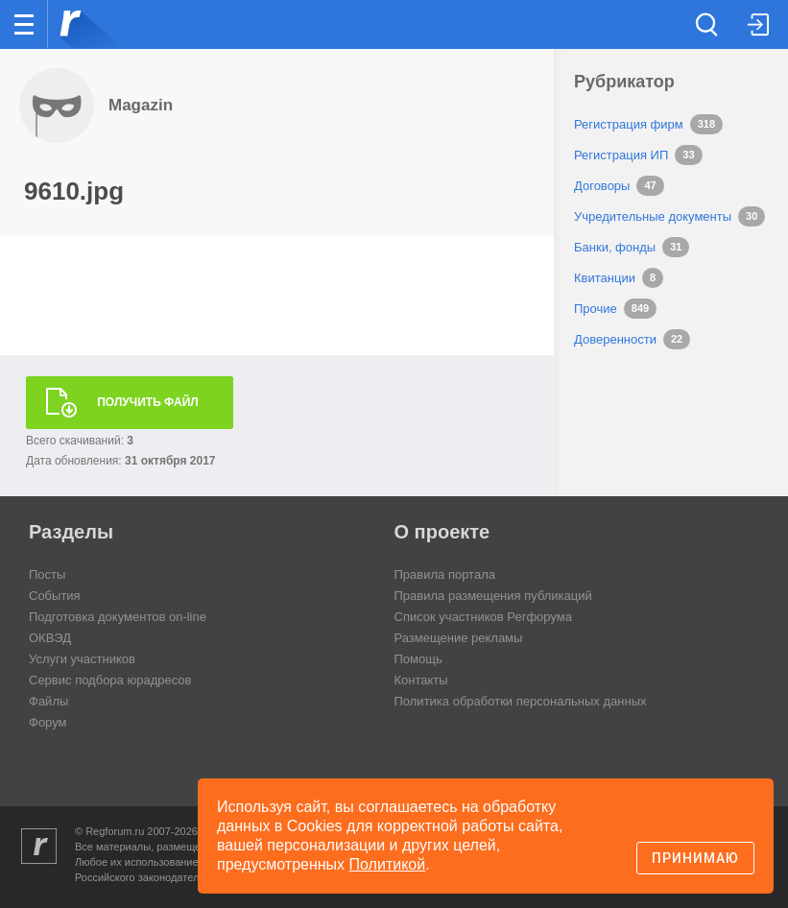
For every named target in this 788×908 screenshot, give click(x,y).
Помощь (418, 659)
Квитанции (604, 278)
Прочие (595, 308)
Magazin (140, 105)
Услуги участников (82, 659)
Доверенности (615, 339)
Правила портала (444, 574)
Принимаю (695, 858)
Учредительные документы (652, 216)
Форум (48, 722)
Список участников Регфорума (483, 616)
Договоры (602, 186)
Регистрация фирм (628, 124)
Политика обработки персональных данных (520, 701)
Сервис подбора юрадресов (110, 680)
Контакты (421, 680)
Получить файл (148, 402)
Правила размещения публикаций (493, 595)
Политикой (387, 864)
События (55, 595)
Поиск (710, 22)
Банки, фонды (615, 247)
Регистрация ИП (621, 155)
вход (748, 10)
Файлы (48, 701)
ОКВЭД (50, 638)
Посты (47, 574)
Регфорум (78, 22)
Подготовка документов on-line (117, 616)
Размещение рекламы (458, 638)
